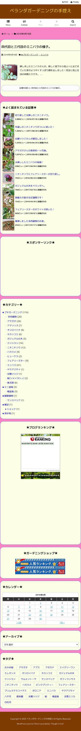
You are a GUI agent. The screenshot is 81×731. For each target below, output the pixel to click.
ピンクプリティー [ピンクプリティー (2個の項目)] (45, 684)
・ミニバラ (43, 54)
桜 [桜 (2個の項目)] (46, 696)
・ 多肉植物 (11, 316)
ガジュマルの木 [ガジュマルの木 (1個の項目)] (66, 673)
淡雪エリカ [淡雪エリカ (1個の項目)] (69, 696)
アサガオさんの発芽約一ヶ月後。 (31, 150)
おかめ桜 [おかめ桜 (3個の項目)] (9, 667)
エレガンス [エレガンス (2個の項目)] (10, 673)
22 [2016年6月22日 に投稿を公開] (30, 614)
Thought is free (57, 724)
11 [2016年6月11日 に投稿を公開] (62, 607)
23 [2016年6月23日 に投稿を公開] (40, 614)
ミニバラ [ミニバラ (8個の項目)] (51, 690)
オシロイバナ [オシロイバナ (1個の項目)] (28, 673)
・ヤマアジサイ (12, 369)
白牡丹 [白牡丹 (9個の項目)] (8, 702)
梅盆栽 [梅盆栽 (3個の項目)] (55, 696)
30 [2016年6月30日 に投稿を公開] (40, 618)
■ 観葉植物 (8, 395)
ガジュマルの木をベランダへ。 (30, 185)
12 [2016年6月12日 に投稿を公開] (73, 607)
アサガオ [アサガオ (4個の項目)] (23, 667)
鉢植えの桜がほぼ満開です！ (29, 197)
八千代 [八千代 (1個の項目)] (8, 696)
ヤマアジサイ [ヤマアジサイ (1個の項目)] (68, 690)
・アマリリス (11, 325)
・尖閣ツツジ (11, 373)
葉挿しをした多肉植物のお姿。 (30, 221)
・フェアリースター (15, 360)
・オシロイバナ (12, 329)
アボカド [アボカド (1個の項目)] (49, 667)
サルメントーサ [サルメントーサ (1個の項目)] (28, 678)
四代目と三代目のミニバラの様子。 (26, 46)
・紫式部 (9, 382)
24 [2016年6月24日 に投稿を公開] (51, 614)
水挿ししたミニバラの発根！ (29, 162)
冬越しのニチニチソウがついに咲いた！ (35, 126)
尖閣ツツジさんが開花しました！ (31, 138)
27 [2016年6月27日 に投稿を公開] (8, 618)
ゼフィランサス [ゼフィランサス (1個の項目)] (67, 678)
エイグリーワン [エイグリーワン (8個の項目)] (67, 667)
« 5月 (18, 622)
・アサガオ (10, 321)
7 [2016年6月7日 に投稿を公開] (18, 607)
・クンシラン (11, 343)
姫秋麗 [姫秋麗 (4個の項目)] (19, 696)
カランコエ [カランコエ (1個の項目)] (46, 673)
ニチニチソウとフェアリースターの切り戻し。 (38, 174)
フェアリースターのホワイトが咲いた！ (35, 209)
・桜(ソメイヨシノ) (14, 378)
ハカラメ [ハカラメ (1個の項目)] (26, 684)
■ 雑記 (6, 404)
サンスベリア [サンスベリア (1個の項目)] (48, 678)
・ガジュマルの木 (14, 338)
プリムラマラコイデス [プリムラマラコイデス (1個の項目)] (16, 690)
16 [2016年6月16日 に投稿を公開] (40, 611)
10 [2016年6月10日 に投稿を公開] (51, 607)
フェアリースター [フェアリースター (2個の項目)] (67, 684)
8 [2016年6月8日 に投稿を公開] (29, 607)
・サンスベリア (12, 400)
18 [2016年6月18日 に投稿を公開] (62, 611)
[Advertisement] (40, 270)
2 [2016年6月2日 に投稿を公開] (40, 603)
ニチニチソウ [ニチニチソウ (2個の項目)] (11, 684)
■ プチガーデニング (29, 54)
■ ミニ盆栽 (8, 387)
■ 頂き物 (7, 413)
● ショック (10, 408)
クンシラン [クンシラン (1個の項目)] (10, 678)
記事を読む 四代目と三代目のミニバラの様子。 (40, 88)
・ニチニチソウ (12, 347)
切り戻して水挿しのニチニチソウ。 (32, 115)
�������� (53, 470)
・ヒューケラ (11, 356)
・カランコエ (11, 334)
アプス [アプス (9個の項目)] (36, 667)
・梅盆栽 (9, 391)
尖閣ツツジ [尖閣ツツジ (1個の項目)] (33, 696)
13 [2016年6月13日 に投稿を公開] (8, 611)
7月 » (62, 622)
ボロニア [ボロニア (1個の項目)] (36, 690)
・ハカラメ (10, 351)
